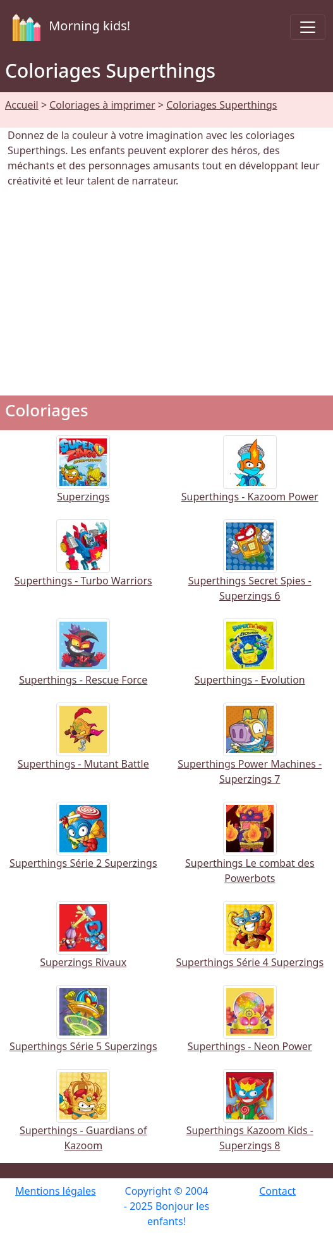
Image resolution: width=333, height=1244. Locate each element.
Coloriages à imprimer (102, 105)
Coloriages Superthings (221, 105)
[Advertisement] (166, 291)
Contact (277, 1191)
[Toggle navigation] (307, 27)
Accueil (22, 105)
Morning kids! (69, 27)
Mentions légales (55, 1191)
